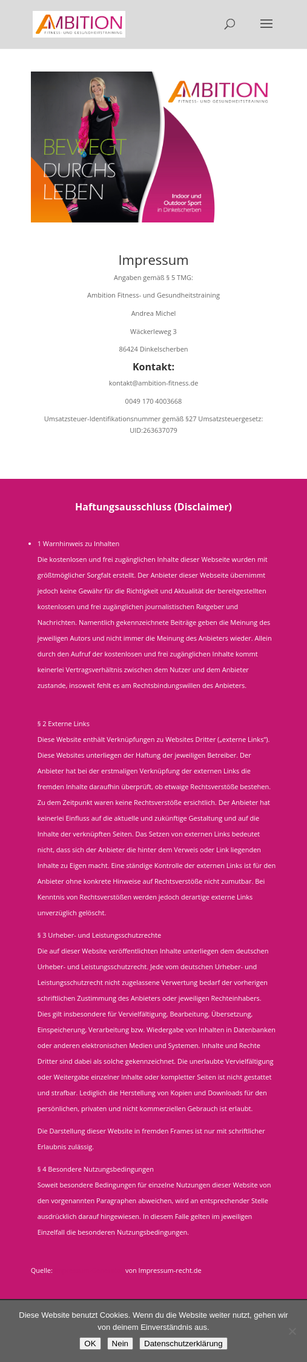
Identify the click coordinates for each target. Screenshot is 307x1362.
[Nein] (292, 1331)
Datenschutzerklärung (183, 1343)
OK (90, 1343)
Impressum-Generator (89, 1270)
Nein (120, 1343)
